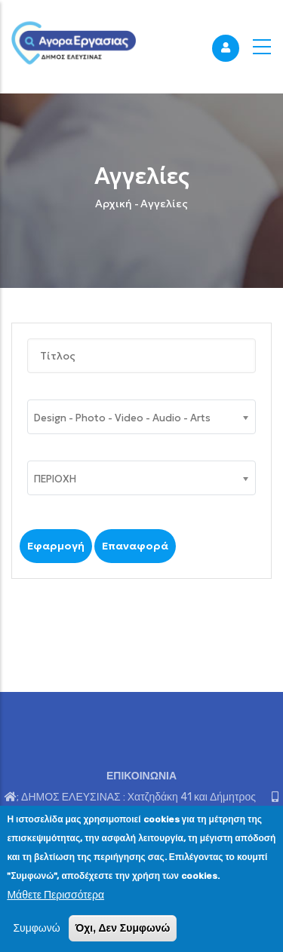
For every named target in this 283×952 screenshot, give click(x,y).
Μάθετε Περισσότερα (55, 895)
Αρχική (113, 203)
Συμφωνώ (36, 928)
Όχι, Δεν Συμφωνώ (123, 928)
